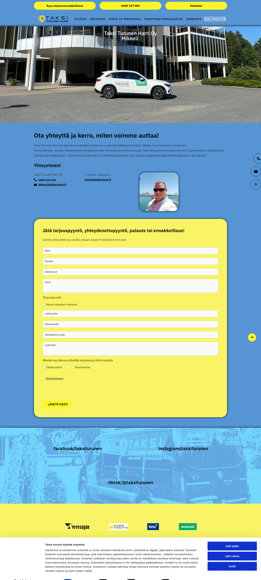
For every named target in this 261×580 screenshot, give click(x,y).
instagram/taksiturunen (183, 448)
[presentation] (69, 390)
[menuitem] (80, 19)
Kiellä (232, 569)
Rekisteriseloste (54, 378)
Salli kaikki (232, 548)
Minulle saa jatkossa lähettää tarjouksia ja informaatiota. (78, 360)
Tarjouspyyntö (52, 297)
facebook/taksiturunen (78, 448)
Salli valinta (232, 559)
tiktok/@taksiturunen (130, 482)
